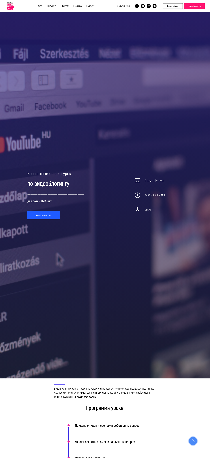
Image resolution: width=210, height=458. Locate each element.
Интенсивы (52, 6)
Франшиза (77, 6)
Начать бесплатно (194, 6)
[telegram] (149, 6)
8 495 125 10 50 (123, 6)
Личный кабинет (173, 6)
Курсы (40, 6)
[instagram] (143, 6)
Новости (65, 6)
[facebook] (137, 6)
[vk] (155, 6)
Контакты (90, 6)
